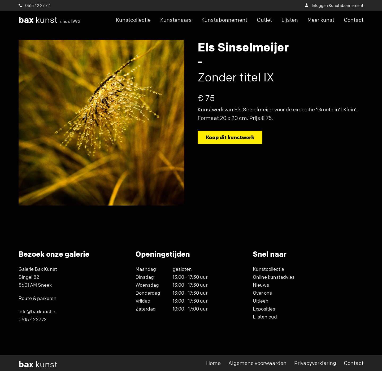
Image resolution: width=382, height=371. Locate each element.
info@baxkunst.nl (38, 311)
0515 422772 (33, 319)
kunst (49, 20)
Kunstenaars (176, 19)
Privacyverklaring (315, 363)
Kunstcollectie (133, 19)
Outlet (264, 19)
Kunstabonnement (224, 19)
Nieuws (261, 285)
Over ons (262, 293)
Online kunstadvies (273, 277)
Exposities (264, 309)
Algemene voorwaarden (257, 363)
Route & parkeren (38, 298)
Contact (353, 19)
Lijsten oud (265, 317)
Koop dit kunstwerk (230, 137)
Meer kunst (320, 19)
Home (213, 363)
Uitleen (260, 301)
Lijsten (289, 19)
